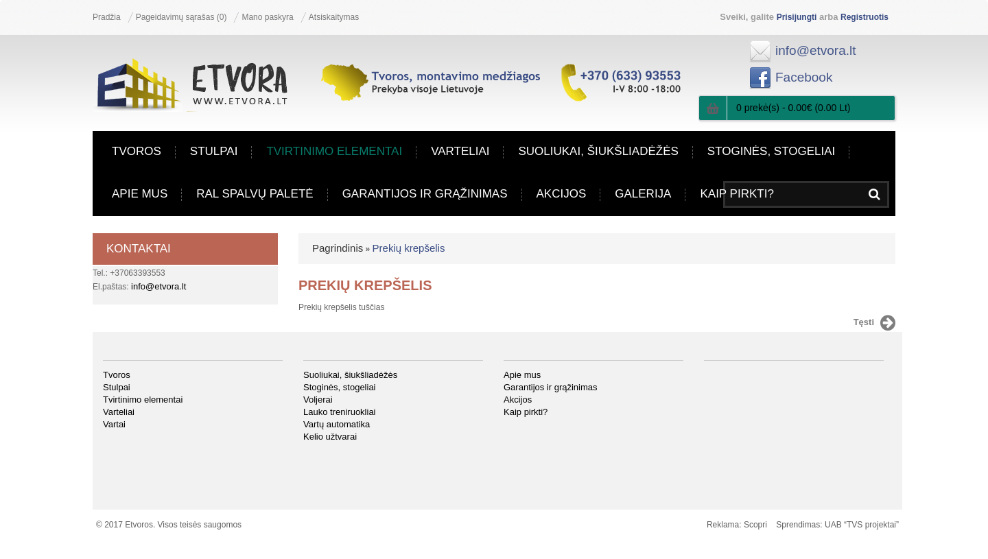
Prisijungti (797, 17)
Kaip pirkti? (736, 194)
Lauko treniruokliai (339, 412)
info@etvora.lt (815, 50)
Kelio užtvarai (330, 436)
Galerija (643, 194)
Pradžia (107, 17)
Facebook (803, 77)
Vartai (114, 424)
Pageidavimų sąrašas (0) (181, 17)
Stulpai (214, 151)
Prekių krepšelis (409, 248)
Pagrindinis (337, 248)
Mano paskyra (267, 17)
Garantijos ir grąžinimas (425, 194)
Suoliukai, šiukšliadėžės (598, 151)
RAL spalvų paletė (254, 194)
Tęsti (874, 323)
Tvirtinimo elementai (334, 151)
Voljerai (318, 399)
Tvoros (136, 151)
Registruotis (864, 17)
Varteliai (460, 151)
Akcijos (562, 194)
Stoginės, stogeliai (771, 151)
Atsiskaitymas (334, 17)
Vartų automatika (336, 424)
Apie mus (139, 194)
